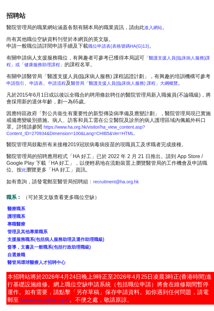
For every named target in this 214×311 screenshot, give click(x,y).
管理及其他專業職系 (27, 231)
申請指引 (15, 83)
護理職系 (16, 216)
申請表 (36, 83)
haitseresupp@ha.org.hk (44, 300)
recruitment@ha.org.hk (116, 181)
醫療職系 (16, 208)
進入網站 (153, 27)
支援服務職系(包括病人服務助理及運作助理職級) (55, 239)
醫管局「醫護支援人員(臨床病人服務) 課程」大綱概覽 (124, 83)
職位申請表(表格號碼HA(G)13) (118, 46)
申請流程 (57, 83)
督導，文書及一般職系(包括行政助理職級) (49, 247)
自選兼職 (16, 254)
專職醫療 (16, 224)
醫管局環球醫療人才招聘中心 (36, 262)
